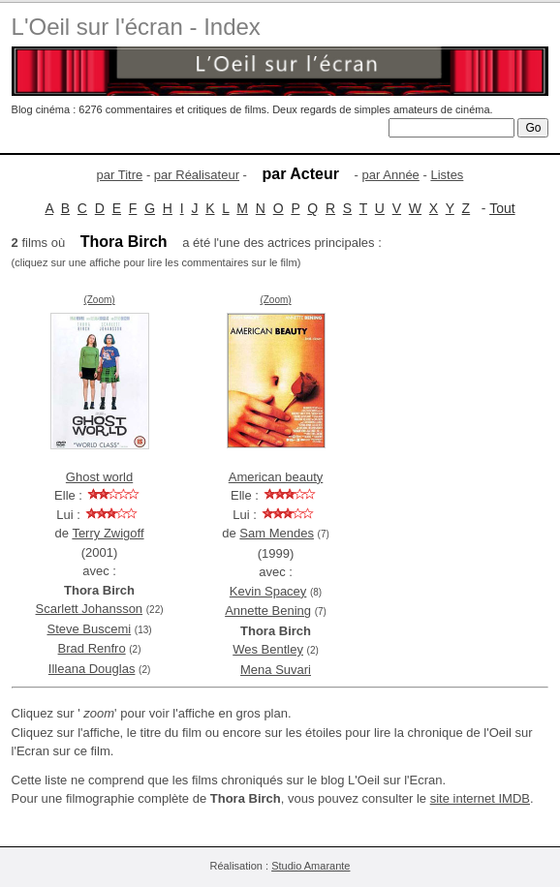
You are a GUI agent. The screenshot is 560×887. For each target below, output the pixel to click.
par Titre (120, 175)
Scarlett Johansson (89, 608)
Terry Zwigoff (107, 533)
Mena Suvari (275, 669)
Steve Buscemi (89, 629)
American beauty (276, 477)
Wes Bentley (268, 649)
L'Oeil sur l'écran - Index (136, 27)
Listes (446, 175)
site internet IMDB (480, 798)
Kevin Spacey (268, 591)
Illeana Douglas (92, 668)
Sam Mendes (276, 533)
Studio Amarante (310, 866)
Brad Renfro (92, 648)
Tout (501, 208)
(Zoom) (98, 299)
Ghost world (99, 477)
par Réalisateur (196, 175)
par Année (391, 175)
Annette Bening (268, 610)
